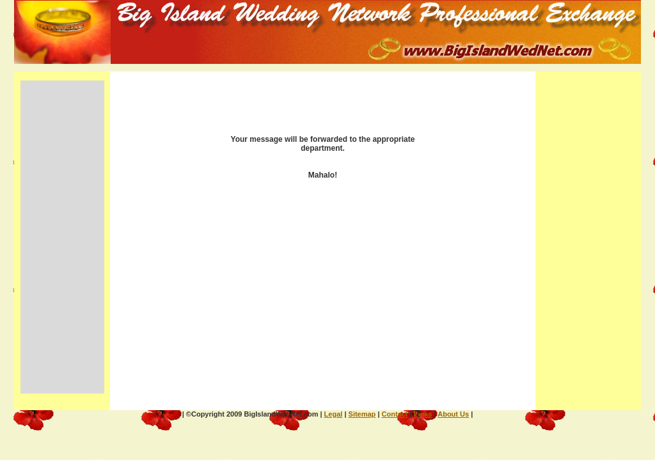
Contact (395, 414)
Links (423, 414)
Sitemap (362, 414)
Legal (333, 414)
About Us (453, 414)
